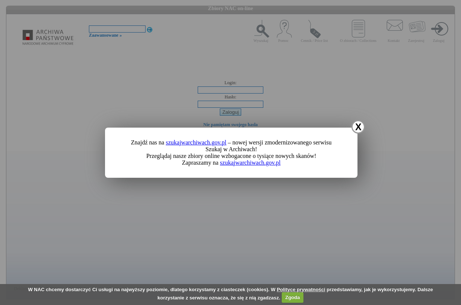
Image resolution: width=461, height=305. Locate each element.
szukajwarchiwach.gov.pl (196, 142)
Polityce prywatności (301, 289)
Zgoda (292, 297)
